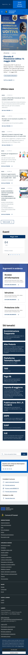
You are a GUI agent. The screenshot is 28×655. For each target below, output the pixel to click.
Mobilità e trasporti (5, 569)
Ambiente (3, 548)
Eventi (2, 602)
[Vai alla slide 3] (12, 254)
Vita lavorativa (4, 579)
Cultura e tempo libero (6, 560)
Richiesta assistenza (6, 631)
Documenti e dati (5, 537)
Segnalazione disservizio (7, 629)
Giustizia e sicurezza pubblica (8, 564)
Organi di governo (5, 523)
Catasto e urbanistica (6, 557)
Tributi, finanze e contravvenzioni (9, 574)
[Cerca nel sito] (24, 12)
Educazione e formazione (7, 562)
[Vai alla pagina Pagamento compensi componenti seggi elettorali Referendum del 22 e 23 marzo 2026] (7, 144)
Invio (24, 454)
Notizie (2, 587)
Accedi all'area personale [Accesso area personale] (19, 4)
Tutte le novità (7, 222)
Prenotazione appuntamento (8, 627)
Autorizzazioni (4, 555)
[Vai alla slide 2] (10, 254)
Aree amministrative (6, 525)
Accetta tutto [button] (14, 650)
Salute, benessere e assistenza (8, 572)
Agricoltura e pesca (5, 545)
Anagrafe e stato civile (6, 550)
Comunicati (3, 589)
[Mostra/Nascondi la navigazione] (2, 12)
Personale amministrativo (7, 535)
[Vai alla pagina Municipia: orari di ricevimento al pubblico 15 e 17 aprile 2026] (7, 125)
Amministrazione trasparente (8, 634)
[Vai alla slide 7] (19, 254)
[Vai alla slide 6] (17, 254)
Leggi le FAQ (4, 624)
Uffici (2, 527)
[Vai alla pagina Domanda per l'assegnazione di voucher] (6, 165)
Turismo (3, 576)
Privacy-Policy (21, 646)
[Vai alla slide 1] (8, 254)
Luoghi (2, 600)
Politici (2, 532)
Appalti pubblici (4, 552)
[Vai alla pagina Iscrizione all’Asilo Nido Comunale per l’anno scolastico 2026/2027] (7, 109)
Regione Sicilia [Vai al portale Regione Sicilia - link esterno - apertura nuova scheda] (5, 4)
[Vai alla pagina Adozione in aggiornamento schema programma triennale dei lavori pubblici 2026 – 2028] (6, 182)
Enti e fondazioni (5, 530)
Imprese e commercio (6, 567)
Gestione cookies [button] (14, 653)
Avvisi (2, 592)
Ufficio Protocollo (5, 617)
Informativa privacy (5, 636)
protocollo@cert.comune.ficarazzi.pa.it (12, 619)
